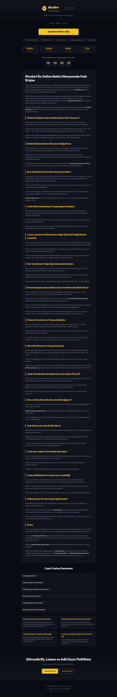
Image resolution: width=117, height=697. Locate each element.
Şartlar (68, 688)
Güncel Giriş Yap (50, 671)
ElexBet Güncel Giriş (58, 32)
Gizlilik (64, 688)
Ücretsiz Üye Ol (67, 671)
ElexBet (58, 23)
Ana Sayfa (51, 23)
